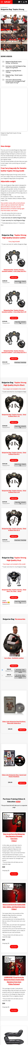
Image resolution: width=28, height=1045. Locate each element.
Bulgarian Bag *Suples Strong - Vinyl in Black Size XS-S (14, 529)
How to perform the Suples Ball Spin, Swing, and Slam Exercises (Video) (14, 907)
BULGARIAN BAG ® (4, 7)
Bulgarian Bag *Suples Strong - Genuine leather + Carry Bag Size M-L (14, 270)
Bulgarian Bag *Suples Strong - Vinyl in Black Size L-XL (14, 415)
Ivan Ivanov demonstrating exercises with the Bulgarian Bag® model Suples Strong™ (13, 81)
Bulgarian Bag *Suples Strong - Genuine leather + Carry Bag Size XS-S (14, 351)
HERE (18, 801)
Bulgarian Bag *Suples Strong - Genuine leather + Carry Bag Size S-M (14, 311)
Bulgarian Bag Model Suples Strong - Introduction (12, 62)
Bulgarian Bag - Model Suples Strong (12, 75)
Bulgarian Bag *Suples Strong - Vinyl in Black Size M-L (14, 453)
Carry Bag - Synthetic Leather (14, 658)
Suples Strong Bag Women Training (11, 71)
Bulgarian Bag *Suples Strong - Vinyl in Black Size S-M (14, 491)
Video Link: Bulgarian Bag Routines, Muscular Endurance (14, 722)
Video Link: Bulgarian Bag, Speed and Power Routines (14, 775)
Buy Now (14, 874)
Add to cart (14, 277)
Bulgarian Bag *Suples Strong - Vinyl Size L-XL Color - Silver (14, 590)
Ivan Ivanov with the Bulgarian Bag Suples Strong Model (14, 66)
